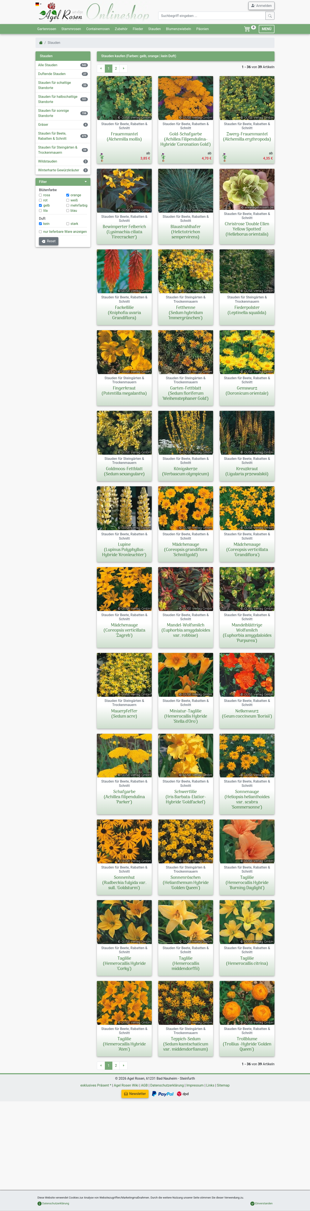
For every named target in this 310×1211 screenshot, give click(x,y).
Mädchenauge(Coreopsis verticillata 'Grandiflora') (247, 550)
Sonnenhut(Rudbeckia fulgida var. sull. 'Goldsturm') (124, 904)
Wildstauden (47, 161)
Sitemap (223, 1129)
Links (210, 1129)
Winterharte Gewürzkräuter (58, 170)
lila (45, 211)
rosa (46, 195)
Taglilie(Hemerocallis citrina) (247, 994)
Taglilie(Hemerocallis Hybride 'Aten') (124, 1088)
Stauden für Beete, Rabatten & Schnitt (52, 136)
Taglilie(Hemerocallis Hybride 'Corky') (124, 996)
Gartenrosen (46, 29)
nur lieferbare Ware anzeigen (65, 232)
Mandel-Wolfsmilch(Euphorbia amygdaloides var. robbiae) (185, 630)
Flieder (138, 29)
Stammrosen (71, 29)
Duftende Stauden (52, 74)
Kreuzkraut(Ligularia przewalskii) (247, 472)
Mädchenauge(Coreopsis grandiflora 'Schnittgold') (185, 550)
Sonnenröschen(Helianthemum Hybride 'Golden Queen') (186, 904)
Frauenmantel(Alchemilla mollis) (124, 137)
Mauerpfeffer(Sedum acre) (124, 714)
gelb (46, 205)
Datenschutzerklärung (167, 1129)
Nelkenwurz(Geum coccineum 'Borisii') (247, 714)
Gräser (43, 125)
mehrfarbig (79, 205)
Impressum (195, 1129)
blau (74, 211)
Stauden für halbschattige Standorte (58, 99)
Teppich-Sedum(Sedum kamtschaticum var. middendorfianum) (185, 1088)
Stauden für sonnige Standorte (53, 113)
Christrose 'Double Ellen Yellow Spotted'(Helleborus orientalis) (247, 229)
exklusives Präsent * (96, 1129)
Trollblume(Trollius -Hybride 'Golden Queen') (247, 1088)
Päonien (202, 29)
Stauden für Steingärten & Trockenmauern (57, 150)
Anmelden (261, 5)
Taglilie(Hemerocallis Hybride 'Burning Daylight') (246, 904)
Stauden (154, 29)
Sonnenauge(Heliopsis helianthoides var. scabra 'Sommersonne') (247, 811)
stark (74, 224)
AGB (144, 1129)
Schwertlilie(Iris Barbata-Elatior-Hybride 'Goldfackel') (185, 797)
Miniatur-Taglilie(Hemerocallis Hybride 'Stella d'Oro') (185, 716)
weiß (74, 200)
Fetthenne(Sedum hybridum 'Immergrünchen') (185, 313)
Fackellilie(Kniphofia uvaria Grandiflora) (124, 313)
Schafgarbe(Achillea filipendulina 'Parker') (124, 797)
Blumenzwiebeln (178, 29)
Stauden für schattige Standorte (54, 85)
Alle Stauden (47, 65)
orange (76, 195)
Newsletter (87, 1138)
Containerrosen (98, 29)
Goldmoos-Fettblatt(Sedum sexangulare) (124, 472)
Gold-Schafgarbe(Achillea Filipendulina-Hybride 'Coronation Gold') (185, 139)
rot (45, 200)
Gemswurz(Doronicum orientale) (247, 391)
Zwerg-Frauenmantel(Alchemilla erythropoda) (247, 137)
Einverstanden (261, 1203)
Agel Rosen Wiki (126, 1129)
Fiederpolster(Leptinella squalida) (247, 310)
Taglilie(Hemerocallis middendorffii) (186, 996)
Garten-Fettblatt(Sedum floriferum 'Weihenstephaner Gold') (185, 393)
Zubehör (121, 29)
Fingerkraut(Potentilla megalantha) (124, 391)
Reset (49, 241)
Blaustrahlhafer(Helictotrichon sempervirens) (185, 232)
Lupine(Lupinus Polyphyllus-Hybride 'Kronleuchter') (124, 550)
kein (46, 224)
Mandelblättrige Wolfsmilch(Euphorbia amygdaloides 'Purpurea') (247, 633)
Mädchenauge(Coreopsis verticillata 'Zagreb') (124, 630)
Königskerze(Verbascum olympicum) (185, 472)
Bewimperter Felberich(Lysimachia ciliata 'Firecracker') (124, 232)
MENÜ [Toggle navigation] (266, 29)
